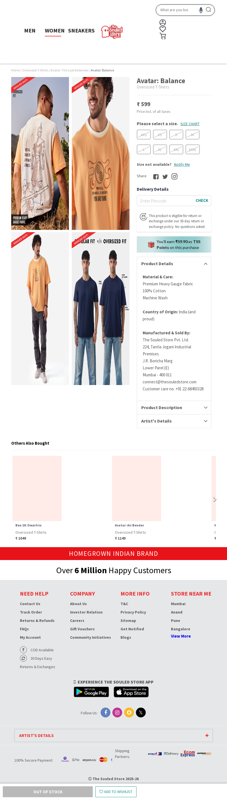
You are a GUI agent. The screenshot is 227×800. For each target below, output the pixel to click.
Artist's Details (156, 421)
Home (15, 70)
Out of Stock (35, 791)
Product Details (157, 263)
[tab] (174, 263)
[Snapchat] (129, 712)
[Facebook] (105, 712)
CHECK (202, 200)
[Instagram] (117, 712)
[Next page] (211, 498)
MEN (30, 30)
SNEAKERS (81, 30)
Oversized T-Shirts (35, 70)
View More (181, 636)
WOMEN (55, 30)
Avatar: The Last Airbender (69, 70)
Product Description (161, 407)
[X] (141, 712)
